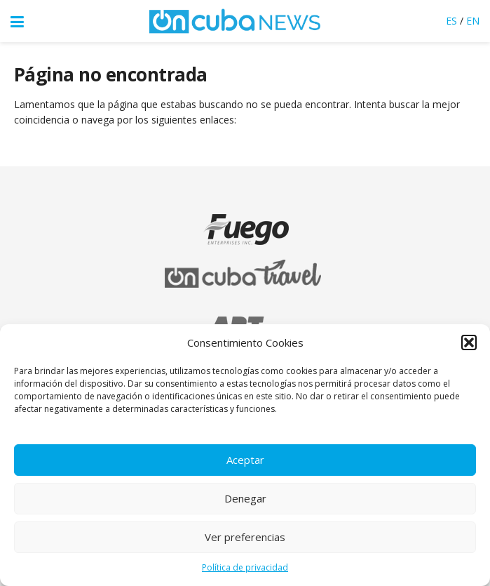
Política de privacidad (245, 567)
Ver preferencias (245, 537)
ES (451, 20)
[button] (469, 342)
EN (472, 20)
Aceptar (245, 460)
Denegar (245, 498)
